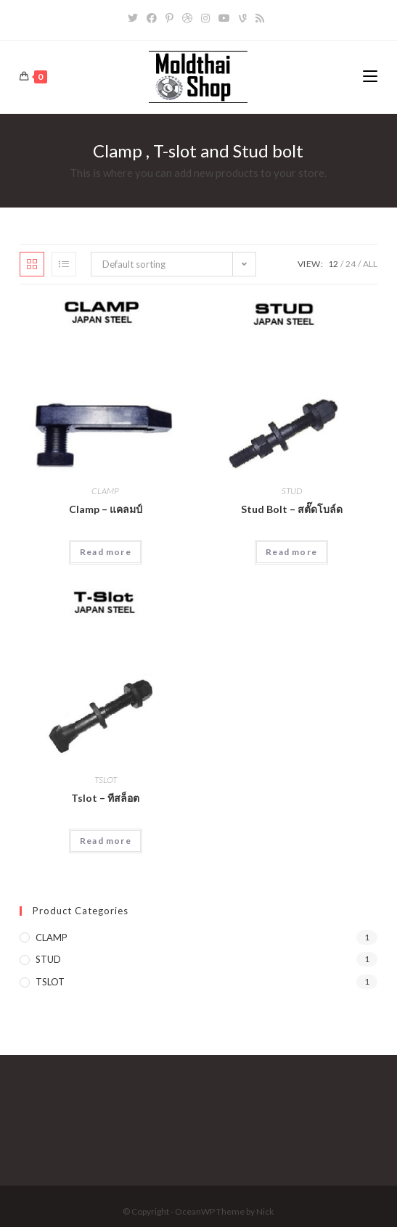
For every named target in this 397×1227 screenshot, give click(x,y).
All (370, 263)
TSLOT (105, 779)
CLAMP (105, 490)
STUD (292, 490)
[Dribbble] (187, 18)
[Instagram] (205, 18)
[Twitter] (135, 18)
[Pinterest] (169, 18)
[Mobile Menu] (370, 76)
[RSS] (260, 18)
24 (350, 263)
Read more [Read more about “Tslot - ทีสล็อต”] (105, 840)
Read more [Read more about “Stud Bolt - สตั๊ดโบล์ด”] (291, 551)
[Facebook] (151, 18)
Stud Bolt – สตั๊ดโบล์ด (292, 509)
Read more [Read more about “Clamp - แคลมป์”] (105, 551)
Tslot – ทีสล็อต (105, 798)
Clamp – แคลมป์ (105, 509)
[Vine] (242, 18)
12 (333, 263)
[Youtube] (224, 18)
